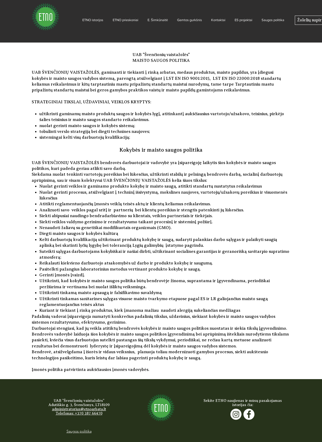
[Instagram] (236, 414)
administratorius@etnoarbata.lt (79, 409)
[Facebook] (248, 414)
